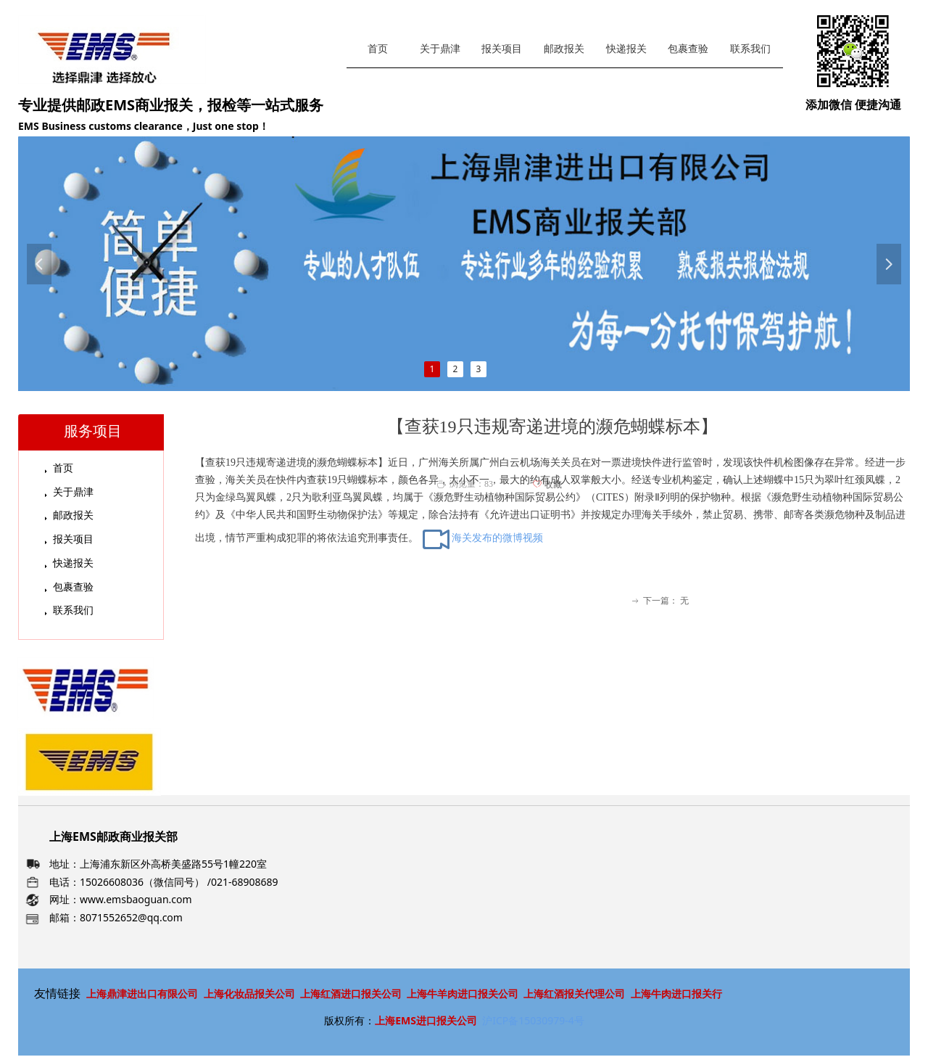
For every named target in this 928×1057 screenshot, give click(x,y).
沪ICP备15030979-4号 (533, 1020)
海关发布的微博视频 (482, 537)
